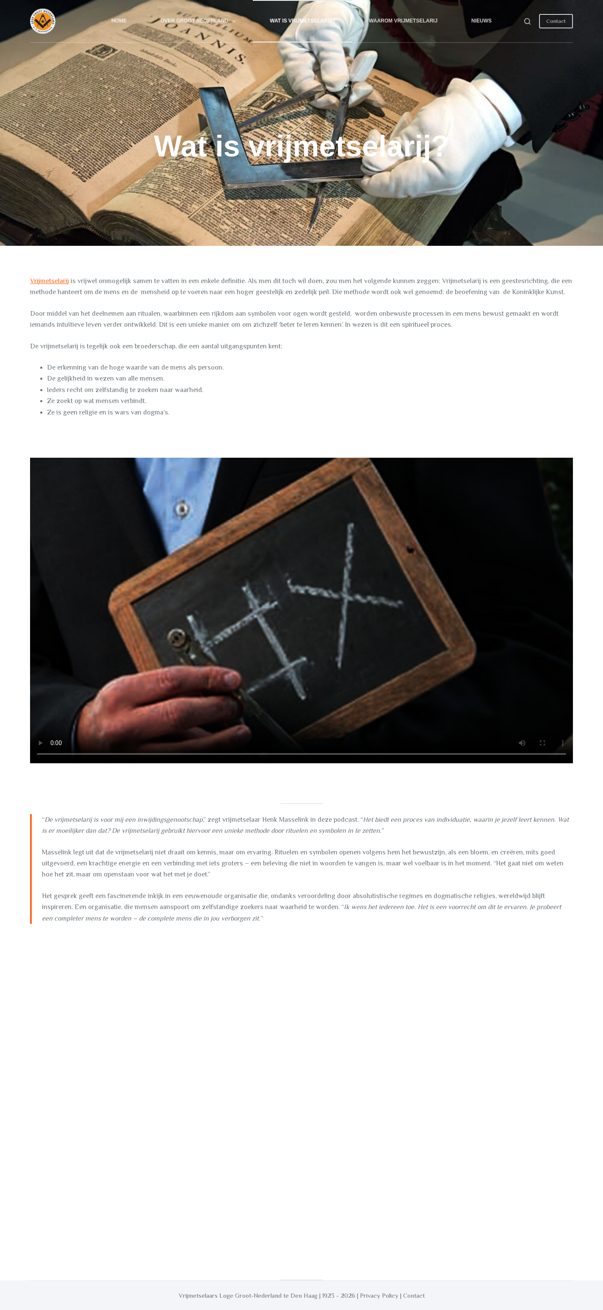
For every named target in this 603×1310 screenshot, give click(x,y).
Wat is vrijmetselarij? (302, 21)
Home (119, 21)
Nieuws (481, 21)
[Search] (527, 21)
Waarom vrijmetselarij (403, 21)
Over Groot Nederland (199, 21)
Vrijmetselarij (49, 281)
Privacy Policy (379, 1295)
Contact (556, 21)
